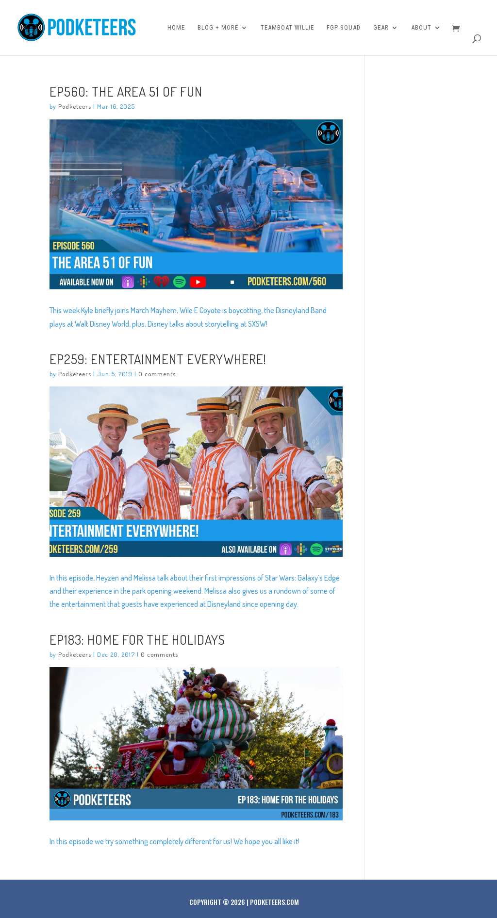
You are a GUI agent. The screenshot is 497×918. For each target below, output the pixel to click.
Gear (381, 27)
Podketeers (74, 106)
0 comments (157, 374)
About (421, 27)
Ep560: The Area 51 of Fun (126, 91)
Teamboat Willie (287, 27)
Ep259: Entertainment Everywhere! (158, 359)
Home (176, 27)
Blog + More (218, 27)
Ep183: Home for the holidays (137, 639)
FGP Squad (344, 27)
